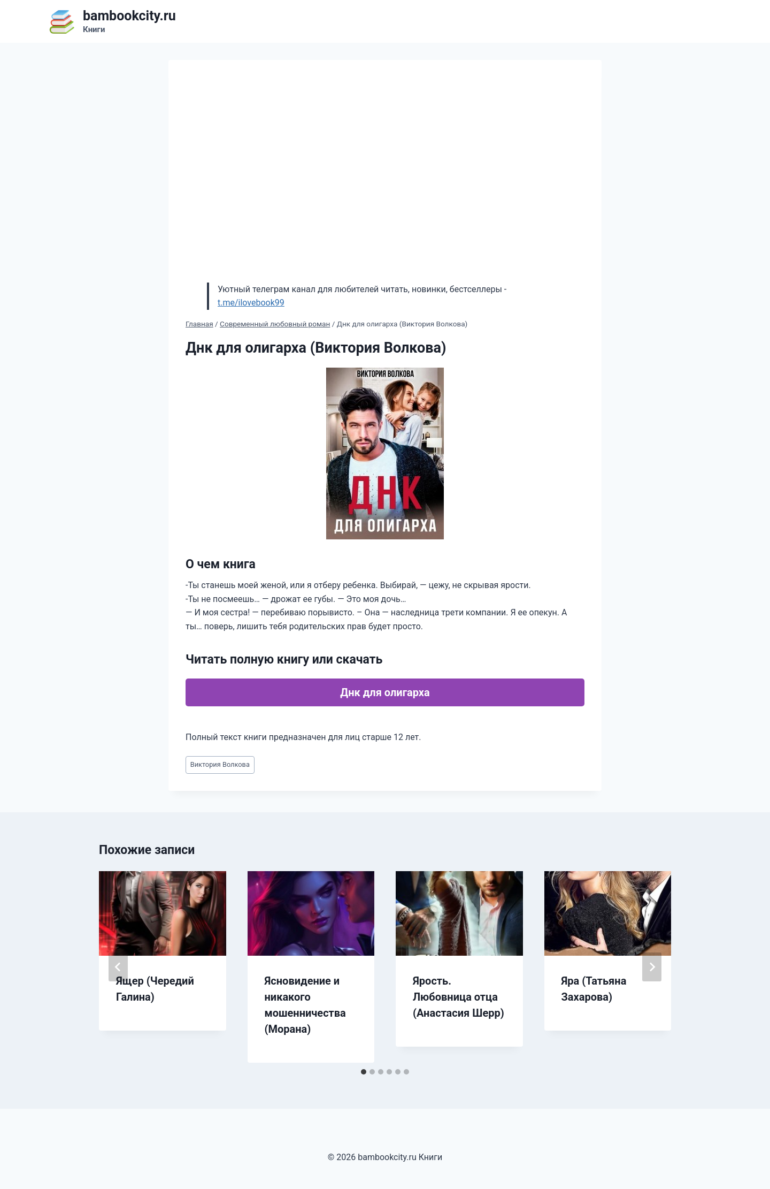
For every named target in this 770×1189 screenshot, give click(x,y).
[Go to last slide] (118, 966)
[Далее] (651, 966)
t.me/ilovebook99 (251, 303)
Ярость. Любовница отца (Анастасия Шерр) (458, 996)
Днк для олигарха (384, 692)
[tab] (363, 1071)
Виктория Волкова (220, 764)
